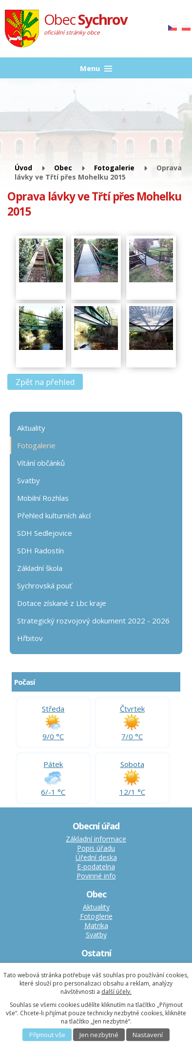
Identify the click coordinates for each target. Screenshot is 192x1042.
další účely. (116, 991)
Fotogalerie (114, 167)
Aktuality (31, 428)
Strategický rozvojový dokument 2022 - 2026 (93, 620)
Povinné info (96, 875)
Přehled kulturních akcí (54, 515)
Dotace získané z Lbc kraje (61, 603)
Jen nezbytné (98, 1034)
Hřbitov (30, 638)
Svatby (28, 480)
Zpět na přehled (45, 381)
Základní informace (96, 838)
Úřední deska (96, 857)
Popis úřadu (96, 848)
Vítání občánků (41, 463)
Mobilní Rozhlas (43, 498)
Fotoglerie (96, 916)
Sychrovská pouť (44, 585)
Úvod (23, 167)
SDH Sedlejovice (44, 533)
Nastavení (148, 1034)
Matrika (96, 925)
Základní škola (39, 568)
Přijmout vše (47, 1034)
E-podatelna (96, 866)
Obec (63, 167)
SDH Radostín (40, 550)
